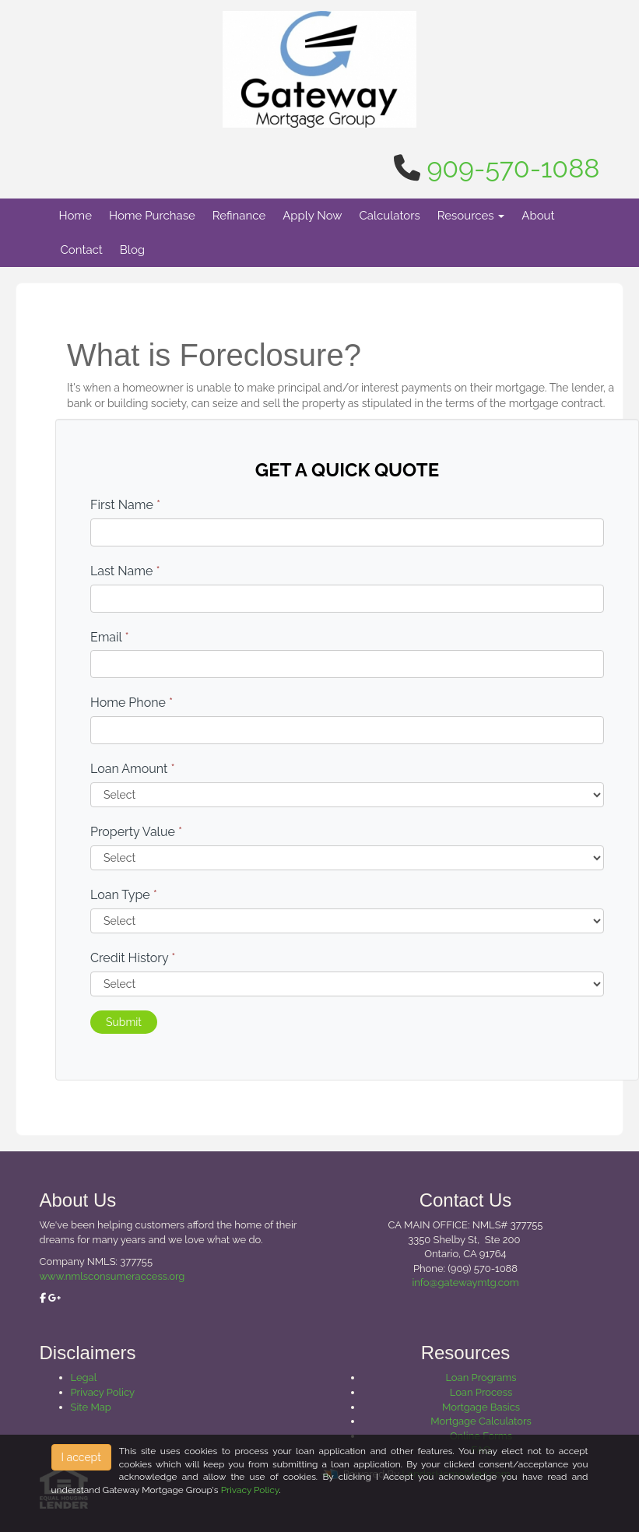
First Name (125, 504)
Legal (84, 1377)
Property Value (136, 831)
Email (109, 637)
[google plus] (54, 1298)
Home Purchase (152, 216)
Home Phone (131, 702)
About (537, 216)
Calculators (390, 216)
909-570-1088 (513, 168)
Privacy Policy (103, 1392)
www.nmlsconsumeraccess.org (112, 1276)
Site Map (91, 1407)
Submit (124, 1022)
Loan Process (481, 1392)
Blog (132, 250)
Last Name (125, 571)
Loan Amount (132, 768)
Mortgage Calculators (481, 1421)
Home (75, 216)
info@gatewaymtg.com (465, 1282)
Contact (82, 250)
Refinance (238, 216)
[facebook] (43, 1298)
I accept (81, 1457)
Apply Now (312, 216)
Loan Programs (480, 1377)
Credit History (132, 957)
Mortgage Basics (481, 1407)
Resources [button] (471, 216)
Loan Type (123, 894)
